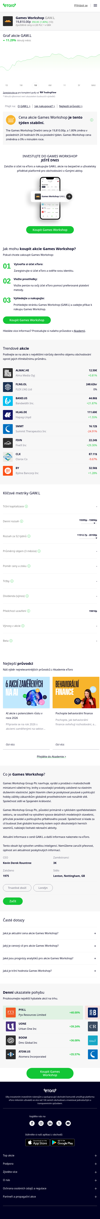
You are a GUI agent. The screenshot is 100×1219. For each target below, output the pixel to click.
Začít (12, 901)
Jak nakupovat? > (44, 106)
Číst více (10, 744)
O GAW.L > (24, 106)
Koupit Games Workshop (50, 230)
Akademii (79, 331)
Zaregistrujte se (10, 92)
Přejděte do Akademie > (51, 756)
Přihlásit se (81, 5)
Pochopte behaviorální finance (74, 713)
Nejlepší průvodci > (71, 106)
